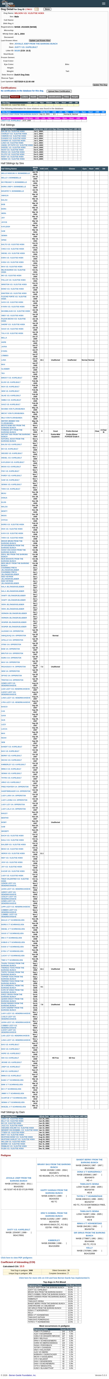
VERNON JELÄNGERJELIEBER (14, 613)
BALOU (4, 200)
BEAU (3, 493)
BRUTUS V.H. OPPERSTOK (12, 653)
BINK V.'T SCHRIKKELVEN (12, 1085)
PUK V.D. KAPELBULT (10, 471)
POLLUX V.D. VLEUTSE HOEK (13, 280)
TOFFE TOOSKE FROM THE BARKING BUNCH (12, 973)
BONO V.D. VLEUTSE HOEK (12, 289)
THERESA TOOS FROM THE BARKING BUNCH (12, 969)
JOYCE (4, 222)
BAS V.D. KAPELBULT (10, 751)
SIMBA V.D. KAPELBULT (11, 400)
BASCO (4, 707)
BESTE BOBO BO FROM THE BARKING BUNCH (13, 427)
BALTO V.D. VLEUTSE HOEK (12, 244)
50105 (17, 50)
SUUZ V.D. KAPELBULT (10, 405)
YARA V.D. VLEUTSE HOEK (12, 538)
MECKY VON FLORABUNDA (12, 413)
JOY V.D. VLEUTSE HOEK (11, 867)
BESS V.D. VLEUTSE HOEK (12, 849)
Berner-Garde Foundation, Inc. (22, 1375)
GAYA (3, 716)
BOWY (4, 822)
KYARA (4, 351)
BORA (3, 209)
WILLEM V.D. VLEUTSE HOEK (13, 1142)
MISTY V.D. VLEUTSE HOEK (12, 1135)
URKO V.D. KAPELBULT (11, 782)
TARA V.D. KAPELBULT (10, 489)
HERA (3, 213)
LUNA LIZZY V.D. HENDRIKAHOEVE (15, 698)
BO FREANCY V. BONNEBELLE (14, 182)
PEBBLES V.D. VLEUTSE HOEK (14, 1146)
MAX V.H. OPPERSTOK (10, 662)
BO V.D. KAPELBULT (9, 449)
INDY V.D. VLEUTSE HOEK (12, 858)
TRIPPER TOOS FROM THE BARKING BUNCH (12, 982)
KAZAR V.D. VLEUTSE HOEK (13, 871)
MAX (3, 364)
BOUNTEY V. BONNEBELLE (12, 191)
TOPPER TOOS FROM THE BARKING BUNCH (12, 978)
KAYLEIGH (5, 227)
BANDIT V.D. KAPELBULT (11, 747)
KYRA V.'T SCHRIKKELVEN (12, 951)
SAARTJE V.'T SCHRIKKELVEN (14, 1098)
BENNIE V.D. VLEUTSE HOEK (13, 1144)
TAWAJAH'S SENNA (89, 1184)
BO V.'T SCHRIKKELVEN (11, 1089)
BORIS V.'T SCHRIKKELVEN (12, 925)
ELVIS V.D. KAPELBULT (10, 382)
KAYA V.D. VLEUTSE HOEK (12, 533)
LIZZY (3, 725)
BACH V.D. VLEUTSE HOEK (12, 836)
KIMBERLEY (54, 1240)
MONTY (4, 511)
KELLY (89, 1248)
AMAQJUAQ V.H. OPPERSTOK (13, 636)
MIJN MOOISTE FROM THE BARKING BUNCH (12, 560)
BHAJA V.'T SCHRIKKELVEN (12, 920)
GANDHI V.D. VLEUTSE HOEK (13, 141)
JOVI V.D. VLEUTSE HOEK (12, 862)
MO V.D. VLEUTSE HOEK (11, 276)
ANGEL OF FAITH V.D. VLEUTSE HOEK (17, 145)
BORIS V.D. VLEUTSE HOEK (12, 525)
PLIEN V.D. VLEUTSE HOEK (12, 1149)
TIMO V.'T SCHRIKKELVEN (12, 960)
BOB (3, 204)
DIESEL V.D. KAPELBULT (11, 458)
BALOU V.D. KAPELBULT (11, 445)
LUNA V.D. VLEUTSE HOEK (12, 143)
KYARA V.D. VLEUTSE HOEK (13, 307)
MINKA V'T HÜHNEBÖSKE (89, 1223)
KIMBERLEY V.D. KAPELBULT (13, 765)
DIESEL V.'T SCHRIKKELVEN (13, 929)
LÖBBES (4, 356)
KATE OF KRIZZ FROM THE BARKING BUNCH (12, 991)
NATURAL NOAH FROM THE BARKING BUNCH (12, 440)
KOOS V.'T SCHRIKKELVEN (12, 947)
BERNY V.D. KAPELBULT (11, 756)
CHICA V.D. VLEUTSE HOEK (12, 249)
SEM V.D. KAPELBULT (10, 391)
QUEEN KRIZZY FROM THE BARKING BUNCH (12, 1000)
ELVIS (3, 502)
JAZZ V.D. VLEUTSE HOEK (12, 1126)
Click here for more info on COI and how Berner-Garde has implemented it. (54, 1278)
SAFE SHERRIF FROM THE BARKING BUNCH (12, 1009)
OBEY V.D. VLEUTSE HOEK (12, 316)
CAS (3, 711)
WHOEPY (5, 831)
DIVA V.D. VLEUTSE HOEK (12, 529)
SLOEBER (5, 369)
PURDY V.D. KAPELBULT (11, 476)
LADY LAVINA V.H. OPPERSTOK (14, 800)
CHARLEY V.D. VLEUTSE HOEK (14, 134)
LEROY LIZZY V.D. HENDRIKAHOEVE (8, 893)
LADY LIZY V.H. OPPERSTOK (13, 805)
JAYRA (4, 347)
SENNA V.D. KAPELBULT (11, 485)
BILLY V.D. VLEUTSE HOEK (12, 1121)
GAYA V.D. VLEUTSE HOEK (12, 302)
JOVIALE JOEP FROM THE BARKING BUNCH (36, 43)
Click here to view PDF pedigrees (16, 1258)
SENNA (4, 236)
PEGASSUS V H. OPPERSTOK (13, 667)
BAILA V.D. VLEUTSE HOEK (12, 840)
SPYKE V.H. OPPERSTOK (11, 676)
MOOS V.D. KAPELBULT (11, 467)
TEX (3, 373)
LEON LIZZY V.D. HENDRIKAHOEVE (15, 889)
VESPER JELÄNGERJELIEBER (13, 622)
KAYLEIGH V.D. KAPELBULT (12, 462)
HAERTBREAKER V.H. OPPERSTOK (16, 791)
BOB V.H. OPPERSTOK (10, 649)
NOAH (3, 738)
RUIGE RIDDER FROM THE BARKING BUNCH (12, 1004)
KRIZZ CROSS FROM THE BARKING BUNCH (11, 996)
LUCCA (4, 729)
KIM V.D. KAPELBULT (10, 1071)
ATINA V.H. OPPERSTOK (11, 645)
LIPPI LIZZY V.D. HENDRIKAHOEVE (15, 907)
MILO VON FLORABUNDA (11, 418)
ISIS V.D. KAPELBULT (10, 1058)
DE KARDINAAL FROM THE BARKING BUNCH (12, 987)
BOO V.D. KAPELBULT (10, 1049)
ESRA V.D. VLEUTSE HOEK (12, 258)
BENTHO (5, 818)
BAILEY (4, 813)
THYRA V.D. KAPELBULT (11, 778)
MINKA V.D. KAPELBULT (11, 769)
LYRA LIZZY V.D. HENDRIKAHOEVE (15, 702)
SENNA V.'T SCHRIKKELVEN (12, 1102)
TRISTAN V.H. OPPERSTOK (12, 680)
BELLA (4, 338)
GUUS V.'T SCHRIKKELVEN (12, 933)
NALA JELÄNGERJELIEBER (12, 587)
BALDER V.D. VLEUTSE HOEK (13, 845)
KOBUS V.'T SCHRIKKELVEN (13, 942)
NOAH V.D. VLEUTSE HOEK (12, 150)
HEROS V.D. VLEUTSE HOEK (13, 853)
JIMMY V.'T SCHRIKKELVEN (12, 1094)
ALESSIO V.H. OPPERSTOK (12, 631)
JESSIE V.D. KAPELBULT (11, 1062)
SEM (3, 742)
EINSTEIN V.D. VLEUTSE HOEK (14, 293)
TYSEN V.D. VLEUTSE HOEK (12, 1133)
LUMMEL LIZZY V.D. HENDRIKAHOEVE (9, 916)
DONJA (4, 498)
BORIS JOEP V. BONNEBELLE (13, 187)
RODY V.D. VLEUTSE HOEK (12, 157)
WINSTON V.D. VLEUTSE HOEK (14, 284)
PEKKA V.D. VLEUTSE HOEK (13, 152)
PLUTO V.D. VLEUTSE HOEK (13, 154)
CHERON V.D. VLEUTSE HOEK (13, 136)
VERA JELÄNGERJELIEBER (12, 605)
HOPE (3, 342)
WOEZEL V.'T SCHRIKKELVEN (13, 1107)
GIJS (3, 720)
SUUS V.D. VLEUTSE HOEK (12, 329)
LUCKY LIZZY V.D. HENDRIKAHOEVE (8, 693)
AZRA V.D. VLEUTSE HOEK (12, 1119)
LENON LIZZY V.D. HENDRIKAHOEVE (8, 884)
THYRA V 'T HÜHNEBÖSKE (89, 1196)
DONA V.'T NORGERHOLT (89, 1172)
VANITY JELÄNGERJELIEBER (13, 596)
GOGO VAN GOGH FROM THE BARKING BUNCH (13, 551)
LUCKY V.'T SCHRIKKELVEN (12, 956)
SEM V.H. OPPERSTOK (10, 671)
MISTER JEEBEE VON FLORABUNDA (10, 422)
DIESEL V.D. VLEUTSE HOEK (13, 253)
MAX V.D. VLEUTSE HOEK (12, 267)
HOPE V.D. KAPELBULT (11, 1053)
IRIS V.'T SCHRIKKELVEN (11, 938)
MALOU (4, 507)
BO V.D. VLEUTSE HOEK (11, 1123)
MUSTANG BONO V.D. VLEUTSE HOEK (17, 1137)
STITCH (4, 520)
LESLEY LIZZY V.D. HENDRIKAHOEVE (9, 898)
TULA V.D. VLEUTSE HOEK (12, 333)
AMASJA (5, 196)
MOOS (4, 516)
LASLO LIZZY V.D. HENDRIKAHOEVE (8, 1018)
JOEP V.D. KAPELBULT (10, 1067)
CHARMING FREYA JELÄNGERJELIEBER (10, 569)
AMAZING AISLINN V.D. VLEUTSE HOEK (17, 1128)
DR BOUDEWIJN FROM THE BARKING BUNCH (12, 547)
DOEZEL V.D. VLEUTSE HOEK (13, 148)
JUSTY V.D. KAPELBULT (26, 47)
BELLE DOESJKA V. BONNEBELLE (15, 173)
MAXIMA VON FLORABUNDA (13, 409)
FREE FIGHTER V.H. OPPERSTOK (15, 787)
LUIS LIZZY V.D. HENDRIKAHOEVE (15, 1036)
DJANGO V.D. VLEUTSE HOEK (13, 138)
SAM (3, 231)
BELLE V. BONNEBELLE (11, 178)
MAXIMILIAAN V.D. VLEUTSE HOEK (15, 311)
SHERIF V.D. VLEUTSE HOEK (13, 324)
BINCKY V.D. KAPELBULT (11, 378)
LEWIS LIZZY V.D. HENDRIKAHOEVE (8, 684)
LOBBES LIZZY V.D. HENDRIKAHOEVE (9, 911)
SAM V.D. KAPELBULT (10, 480)
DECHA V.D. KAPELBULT (11, 760)
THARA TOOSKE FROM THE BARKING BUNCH (12, 964)
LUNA (3, 360)
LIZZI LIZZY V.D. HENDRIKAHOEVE (15, 689)
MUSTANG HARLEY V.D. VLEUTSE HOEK (18, 1139)
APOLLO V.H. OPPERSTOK (12, 640)
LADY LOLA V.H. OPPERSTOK (13, 809)
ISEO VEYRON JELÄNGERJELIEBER (10, 578)
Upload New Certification (59, 91)
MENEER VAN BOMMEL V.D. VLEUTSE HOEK (19, 1130)
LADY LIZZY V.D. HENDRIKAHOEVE (15, 1013)
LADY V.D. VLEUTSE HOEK (12, 876)
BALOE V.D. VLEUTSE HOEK (13, 131)
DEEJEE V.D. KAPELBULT (11, 453)
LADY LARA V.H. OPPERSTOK (13, 796)
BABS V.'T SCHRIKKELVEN (12, 1080)
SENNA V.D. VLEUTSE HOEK (13, 159)
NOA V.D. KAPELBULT (10, 387)
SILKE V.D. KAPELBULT (11, 396)
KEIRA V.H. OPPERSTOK (11, 658)
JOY (3, 218)
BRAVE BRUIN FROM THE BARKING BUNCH (11, 542)
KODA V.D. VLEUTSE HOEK (12, 262)
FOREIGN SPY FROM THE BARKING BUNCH (11, 431)
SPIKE (3, 240)
